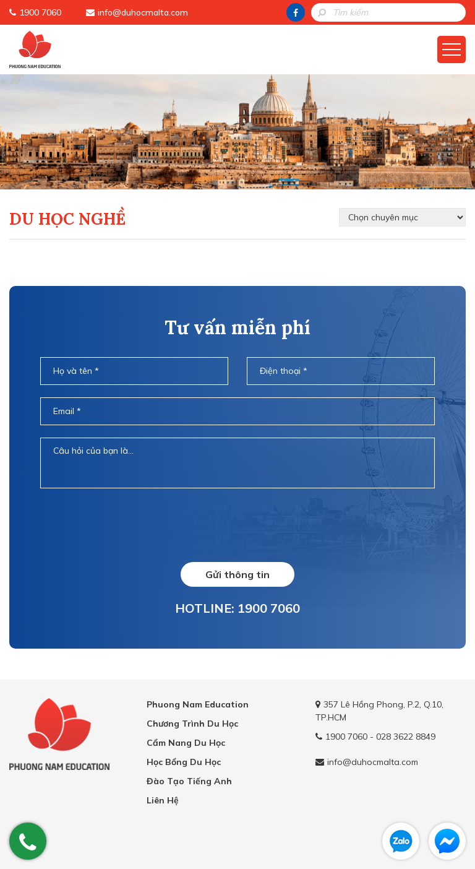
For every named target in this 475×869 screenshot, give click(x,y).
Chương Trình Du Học (192, 723)
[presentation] (237, 524)
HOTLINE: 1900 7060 (237, 608)
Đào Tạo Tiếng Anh (189, 781)
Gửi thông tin (237, 574)
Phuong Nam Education (198, 704)
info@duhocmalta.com (143, 12)
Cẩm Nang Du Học (186, 742)
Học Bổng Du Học (184, 761)
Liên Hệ (163, 800)
